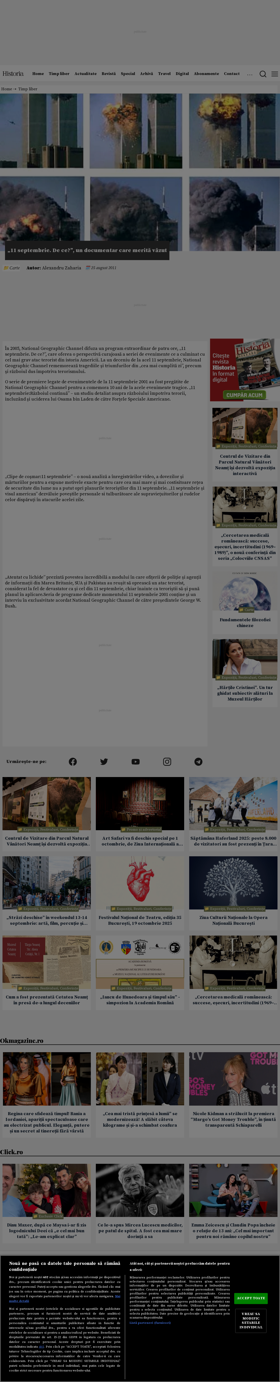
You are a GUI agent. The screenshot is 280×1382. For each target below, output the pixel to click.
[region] (140, 1318)
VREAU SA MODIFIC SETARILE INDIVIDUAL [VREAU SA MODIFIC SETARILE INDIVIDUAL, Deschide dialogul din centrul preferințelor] (250, 1321)
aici (41, 1346)
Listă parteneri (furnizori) (150, 1323)
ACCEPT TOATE (251, 1298)
